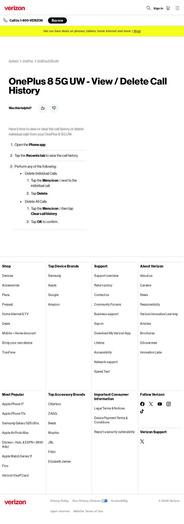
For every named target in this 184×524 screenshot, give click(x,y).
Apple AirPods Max (15, 432)
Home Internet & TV (15, 314)
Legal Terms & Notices (109, 408)
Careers (146, 285)
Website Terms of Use (88, 511)
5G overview (148, 343)
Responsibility (150, 304)
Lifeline (99, 343)
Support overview (106, 275)
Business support (106, 314)
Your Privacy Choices (89, 500)
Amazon (54, 304)
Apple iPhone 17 (13, 404)
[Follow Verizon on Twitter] (151, 404)
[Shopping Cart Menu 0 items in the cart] (168, 8)
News (144, 295)
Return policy (103, 285)
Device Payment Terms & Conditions (111, 420)
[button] (43, 108)
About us (146, 275)
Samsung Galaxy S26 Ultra (20, 423)
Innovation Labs (151, 352)
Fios (5, 466)
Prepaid (7, 304)
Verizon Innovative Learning (159, 314)
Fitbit (51, 452)
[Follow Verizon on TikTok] (142, 411)
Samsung (54, 275)
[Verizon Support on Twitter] (142, 441)
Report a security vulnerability (114, 432)
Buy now (57, 20)
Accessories (11, 285)
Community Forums (107, 304)
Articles (145, 323)
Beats (52, 423)
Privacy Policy (59, 500)
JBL (51, 442)
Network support (106, 362)
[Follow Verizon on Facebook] (142, 404)
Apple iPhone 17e (13, 413)
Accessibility (103, 352)
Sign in (99, 323)
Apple (52, 285)
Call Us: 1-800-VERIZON (26, 20)
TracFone (8, 352)
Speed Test (102, 371)
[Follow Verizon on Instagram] (168, 404)
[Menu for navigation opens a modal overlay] (177, 8)
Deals (6, 323)
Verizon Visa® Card (15, 475)
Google (53, 295)
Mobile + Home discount (19, 333)
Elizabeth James (59, 461)
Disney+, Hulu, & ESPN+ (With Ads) (22, 444)
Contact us (101, 295)
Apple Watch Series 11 (17, 456)
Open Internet (60, 511)
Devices (7, 275)
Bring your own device (17, 343)
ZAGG (52, 413)
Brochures (147, 333)
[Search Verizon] (148, 8)
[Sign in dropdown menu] (158, 8)
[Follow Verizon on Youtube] (160, 404)
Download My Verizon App (112, 333)
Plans (6, 295)
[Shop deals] (137, 31)
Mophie (53, 432)
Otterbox (54, 404)
